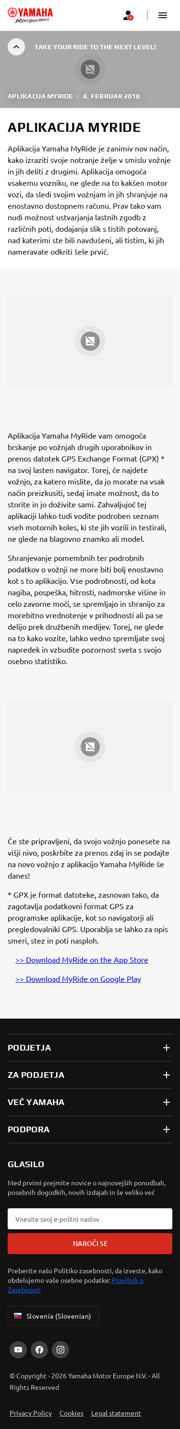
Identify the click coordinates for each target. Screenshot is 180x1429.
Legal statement (116, 1412)
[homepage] (30, 15)
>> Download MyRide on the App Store (81, 959)
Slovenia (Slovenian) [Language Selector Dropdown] (51, 1316)
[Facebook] (39, 1349)
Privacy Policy (31, 1412)
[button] (162, 15)
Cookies (72, 1412)
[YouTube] (18, 1349)
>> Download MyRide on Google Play (78, 978)
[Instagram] (60, 1349)
